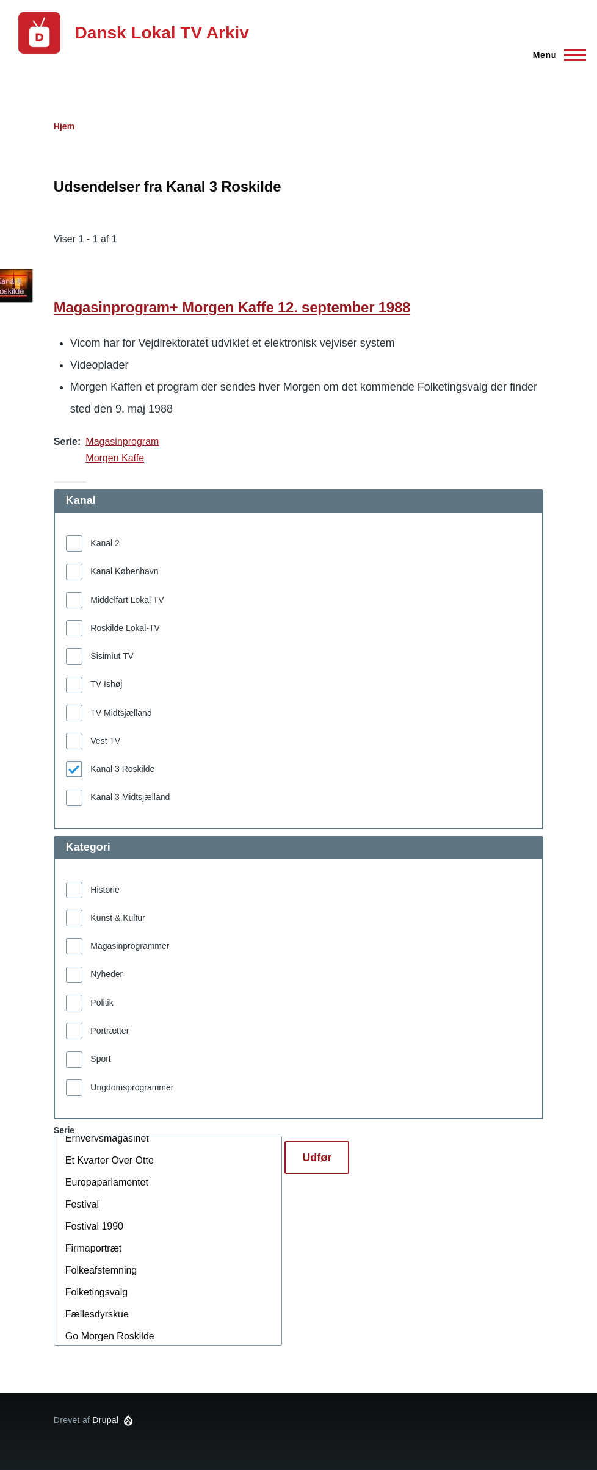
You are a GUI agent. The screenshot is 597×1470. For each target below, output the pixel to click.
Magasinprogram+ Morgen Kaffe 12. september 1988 (232, 307)
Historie (104, 890)
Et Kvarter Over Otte (168, 1161)
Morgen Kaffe (114, 458)
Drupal (105, 1420)
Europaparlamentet (168, 1183)
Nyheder (106, 974)
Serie (64, 1130)
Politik (101, 1002)
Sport (100, 1059)
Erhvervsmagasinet (168, 1139)
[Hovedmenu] (556, 55)
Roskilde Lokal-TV (125, 628)
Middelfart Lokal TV (127, 600)
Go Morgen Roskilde (168, 1336)
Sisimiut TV (112, 656)
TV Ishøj (106, 684)
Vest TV (105, 741)
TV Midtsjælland (120, 713)
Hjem (64, 126)
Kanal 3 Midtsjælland (130, 797)
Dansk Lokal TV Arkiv (162, 32)
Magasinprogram (122, 441)
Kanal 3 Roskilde (122, 769)
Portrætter (109, 1031)
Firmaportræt (168, 1248)
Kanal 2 (104, 543)
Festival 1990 (168, 1227)
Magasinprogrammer (129, 946)
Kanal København (124, 571)
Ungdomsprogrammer (131, 1087)
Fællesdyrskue (168, 1314)
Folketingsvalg (168, 1292)
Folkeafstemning (168, 1270)
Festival (168, 1205)
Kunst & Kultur (117, 918)
